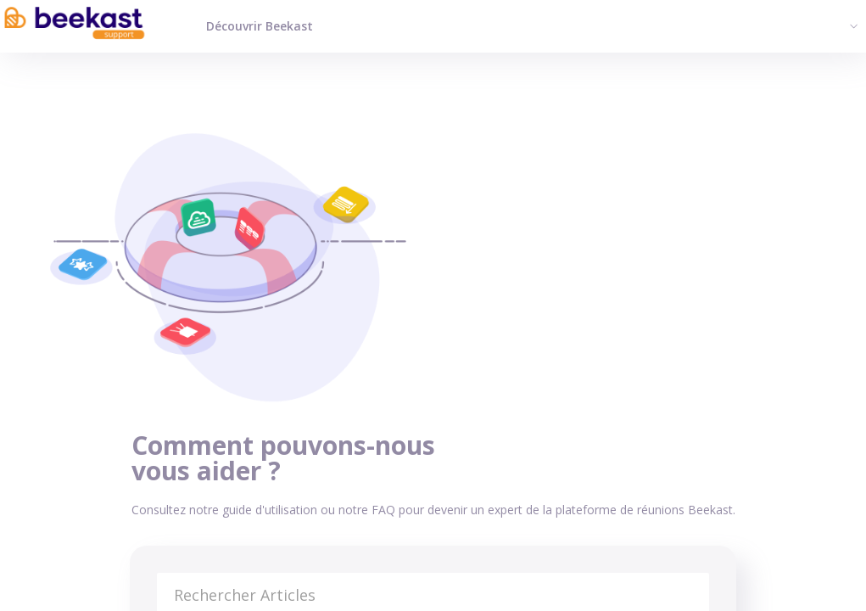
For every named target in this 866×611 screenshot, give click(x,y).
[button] (851, 25)
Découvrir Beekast (259, 26)
